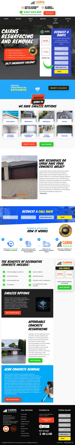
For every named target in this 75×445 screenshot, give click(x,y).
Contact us (68, 20)
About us (30, 20)
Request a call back (58, 88)
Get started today (12, 313)
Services (18, 19)
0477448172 (18, 90)
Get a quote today (12, 399)
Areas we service (55, 21)
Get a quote (49, 13)
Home (6, 19)
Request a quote (29, 144)
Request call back (46, 419)
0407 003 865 (46, 144)
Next (35, 177)
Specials (43, 19)
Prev (3, 177)
